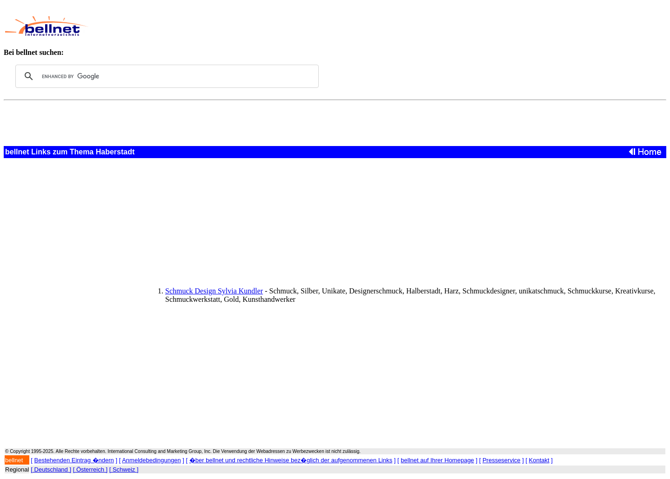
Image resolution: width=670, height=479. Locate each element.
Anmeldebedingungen (151, 460)
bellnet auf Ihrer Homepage (437, 460)
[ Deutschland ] (51, 469)
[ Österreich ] (90, 469)
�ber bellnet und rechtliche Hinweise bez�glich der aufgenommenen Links (290, 460)
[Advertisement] (306, 26)
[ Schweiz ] (124, 469)
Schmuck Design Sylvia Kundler (214, 291)
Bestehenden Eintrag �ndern (74, 460)
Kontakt (539, 460)
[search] (165, 76)
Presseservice (501, 460)
